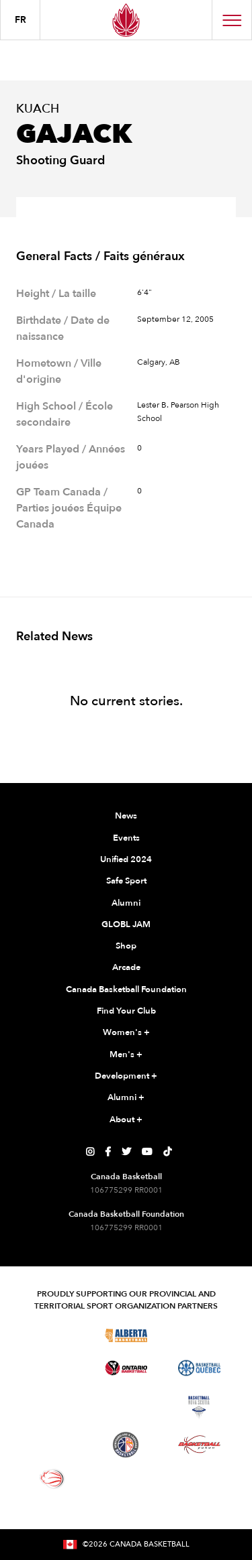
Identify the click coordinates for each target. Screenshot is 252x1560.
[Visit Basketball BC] (53, 1334)
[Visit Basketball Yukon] (199, 1444)
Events (126, 838)
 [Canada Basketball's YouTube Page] (147, 1151)
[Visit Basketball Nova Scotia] (198, 1407)
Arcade (126, 967)
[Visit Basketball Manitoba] (53, 1367)
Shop (126, 946)
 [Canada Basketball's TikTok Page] (167, 1151)
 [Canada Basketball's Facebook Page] (108, 1151)
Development (126, 1076)
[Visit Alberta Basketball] (126, 1335)
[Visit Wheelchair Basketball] (52, 1479)
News (126, 816)
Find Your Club (126, 1011)
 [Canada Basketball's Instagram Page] (90, 1151)
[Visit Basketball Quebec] (199, 1368)
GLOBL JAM (126, 924)
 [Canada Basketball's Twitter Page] (126, 1151)
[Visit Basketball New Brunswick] (126, 1407)
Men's (126, 1055)
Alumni (126, 903)
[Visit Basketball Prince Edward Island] (52, 1444)
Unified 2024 (126, 859)
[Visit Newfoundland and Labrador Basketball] (125, 1444)
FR (20, 19)
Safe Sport (126, 881)
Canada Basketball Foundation (126, 989)
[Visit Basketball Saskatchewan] (198, 1334)
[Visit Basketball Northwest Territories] (52, 1407)
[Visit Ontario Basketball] (126, 1368)
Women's (126, 1033)
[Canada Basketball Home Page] (126, 20)
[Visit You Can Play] (126, 1479)
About (126, 1120)
